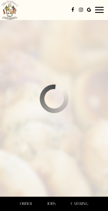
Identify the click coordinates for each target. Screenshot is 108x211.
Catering (79, 203)
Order (26, 203)
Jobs (51, 203)
